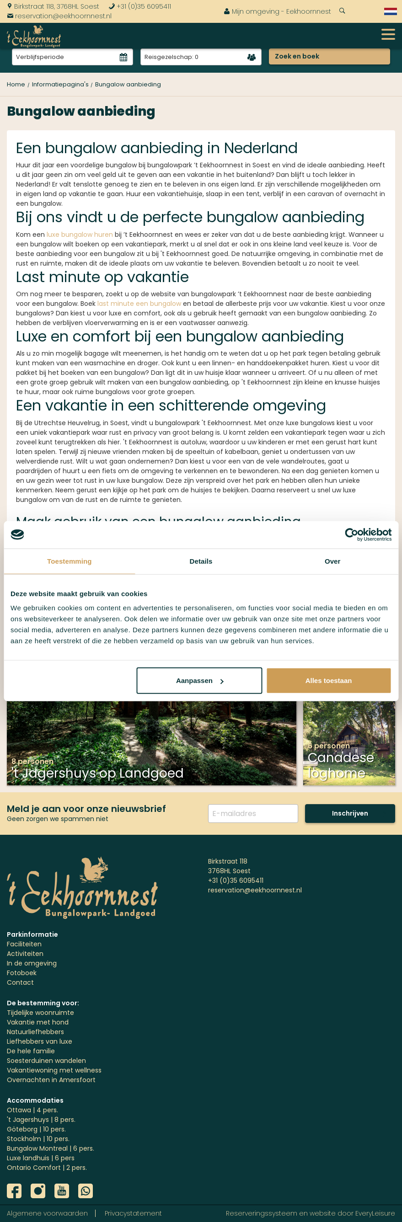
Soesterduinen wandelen (46, 1060)
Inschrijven (350, 813)
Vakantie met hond (38, 1022)
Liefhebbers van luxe (39, 1041)
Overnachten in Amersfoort (51, 1079)
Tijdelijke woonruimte (40, 1012)
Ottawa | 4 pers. (32, 1110)
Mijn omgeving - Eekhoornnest (277, 11)
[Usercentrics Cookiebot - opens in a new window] (351, 534)
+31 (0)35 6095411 (139, 6)
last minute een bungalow (139, 303)
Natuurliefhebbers (35, 1031)
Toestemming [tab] (69, 561)
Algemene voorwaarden (47, 1213)
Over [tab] (333, 561)
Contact (20, 982)
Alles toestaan (329, 680)
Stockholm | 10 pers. (38, 1138)
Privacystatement (133, 1213)
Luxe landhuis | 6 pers (41, 1158)
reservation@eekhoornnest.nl (59, 16)
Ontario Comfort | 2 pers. (47, 1167)
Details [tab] (201, 561)
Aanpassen (200, 680)
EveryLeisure (375, 1213)
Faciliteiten (24, 944)
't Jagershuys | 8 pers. (41, 1119)
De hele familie (31, 1051)
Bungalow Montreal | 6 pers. (50, 1148)
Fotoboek (22, 972)
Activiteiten (25, 953)
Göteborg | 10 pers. (36, 1129)
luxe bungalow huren (80, 234)
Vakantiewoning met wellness (54, 1070)
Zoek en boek (297, 56)
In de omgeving (32, 963)
